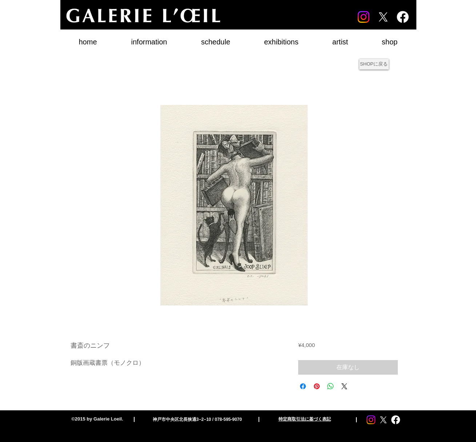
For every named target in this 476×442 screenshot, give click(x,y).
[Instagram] (363, 17)
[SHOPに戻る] (374, 64)
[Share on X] (344, 386)
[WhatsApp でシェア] (330, 386)
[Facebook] (403, 17)
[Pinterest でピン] (316, 386)
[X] (383, 17)
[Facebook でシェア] (303, 386)
